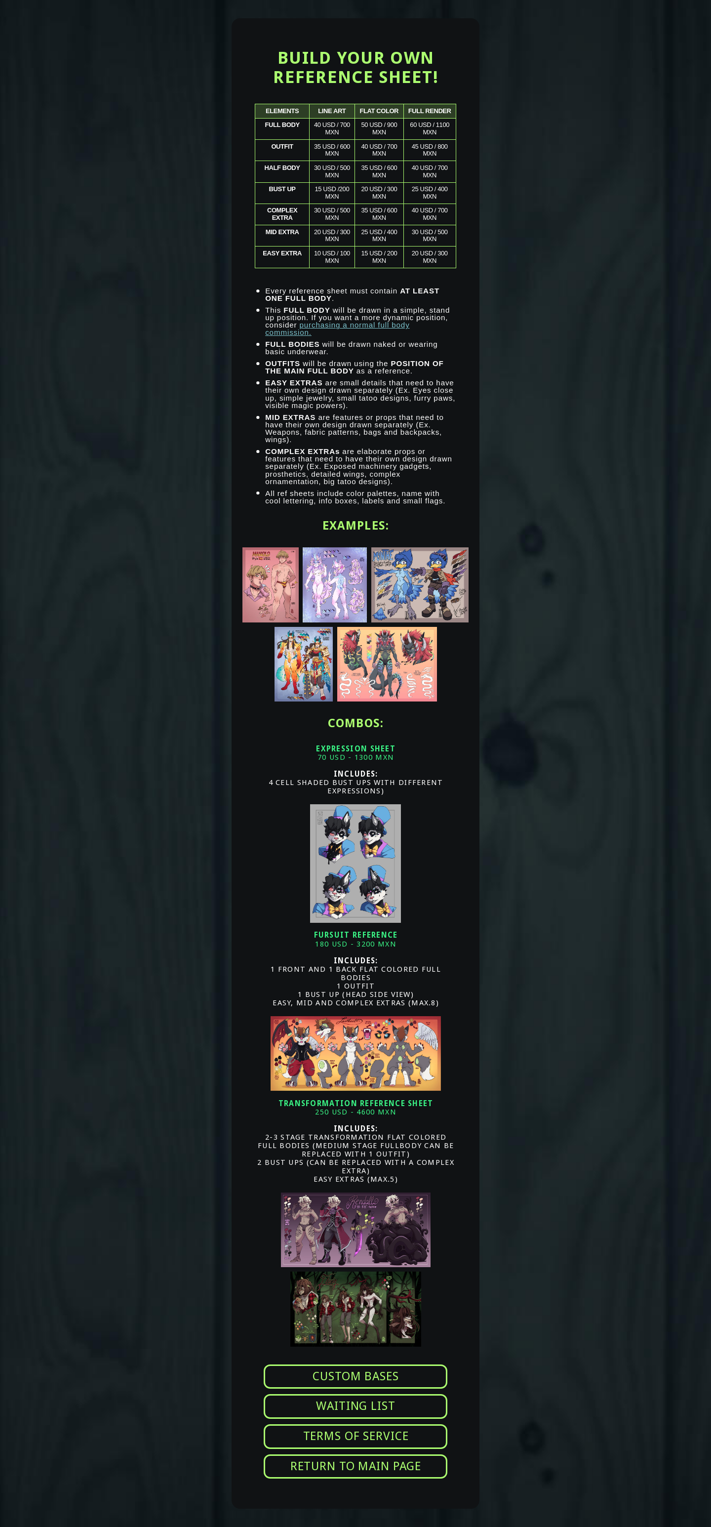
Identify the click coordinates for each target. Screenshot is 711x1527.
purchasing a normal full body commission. (337, 328)
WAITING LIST (355, 1406)
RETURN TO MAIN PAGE (355, 1466)
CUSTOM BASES (355, 1376)
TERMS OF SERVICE (356, 1436)
